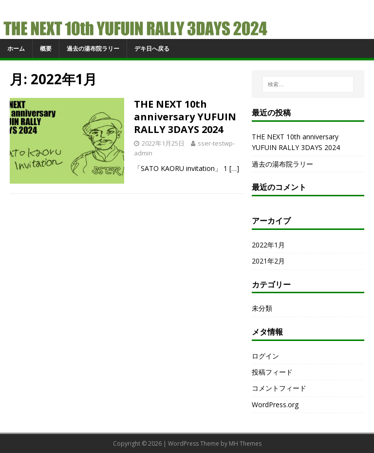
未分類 (262, 308)
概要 (46, 48)
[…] (234, 168)
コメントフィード (279, 388)
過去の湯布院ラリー (93, 48)
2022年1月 (268, 244)
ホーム (16, 48)
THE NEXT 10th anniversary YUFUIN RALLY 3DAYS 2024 (185, 116)
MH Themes (245, 443)
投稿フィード (272, 372)
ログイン (265, 355)
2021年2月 (268, 260)
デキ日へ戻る (151, 48)
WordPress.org (275, 404)
